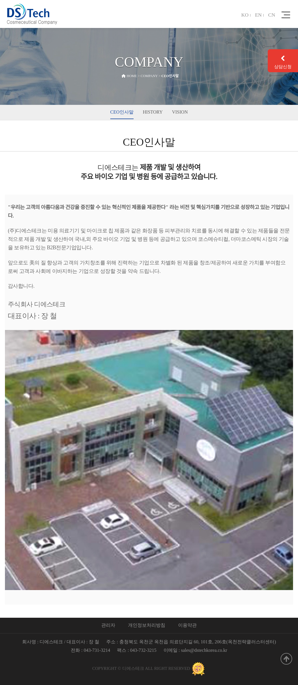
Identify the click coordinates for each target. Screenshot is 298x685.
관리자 (108, 625)
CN (271, 15)
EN (258, 15)
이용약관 (187, 625)
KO (245, 15)
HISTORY (153, 112)
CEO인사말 (122, 112)
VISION (180, 112)
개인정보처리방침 (146, 625)
